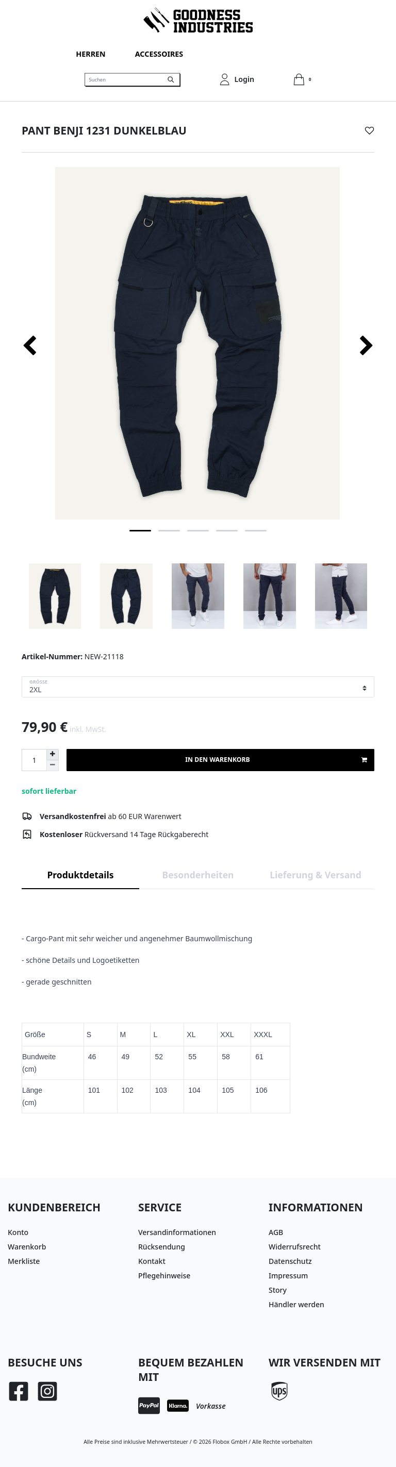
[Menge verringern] (52, 765)
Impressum (288, 1275)
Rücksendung (161, 1247)
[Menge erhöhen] (52, 754)
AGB (276, 1232)
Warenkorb (27, 1247)
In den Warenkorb (276, 759)
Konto (18, 1232)
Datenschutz (290, 1261)
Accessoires (159, 54)
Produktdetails (80, 875)
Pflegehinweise (164, 1275)
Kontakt (152, 1261)
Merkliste (24, 1261)
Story (278, 1290)
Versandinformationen (177, 1232)
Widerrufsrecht (295, 1247)
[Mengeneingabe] (34, 760)
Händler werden (296, 1304)
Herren (90, 54)
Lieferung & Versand (315, 875)
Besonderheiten (198, 875)
